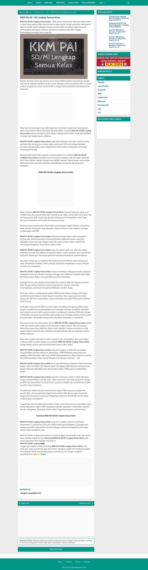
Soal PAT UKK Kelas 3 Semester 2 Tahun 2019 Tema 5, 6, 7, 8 (117, 38)
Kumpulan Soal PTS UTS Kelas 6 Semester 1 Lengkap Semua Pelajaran (119, 25)
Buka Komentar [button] (56, 549)
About (60, 562)
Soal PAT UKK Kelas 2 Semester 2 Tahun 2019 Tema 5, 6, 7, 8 (117, 31)
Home (30, 3)
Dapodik (101, 82)
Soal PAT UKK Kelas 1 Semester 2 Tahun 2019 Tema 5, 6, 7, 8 (117, 45)
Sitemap (87, 562)
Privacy (77, 562)
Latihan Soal (103, 97)
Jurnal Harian (103, 86)
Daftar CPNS (73, 3)
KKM (100, 94)
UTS (99, 113)
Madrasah (102, 101)
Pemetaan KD (103, 105)
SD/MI (38, 3)
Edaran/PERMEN (88, 3)
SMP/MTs (49, 3)
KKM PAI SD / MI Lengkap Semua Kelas (40, 17)
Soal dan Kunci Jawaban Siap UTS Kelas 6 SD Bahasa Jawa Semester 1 (119, 18)
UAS (99, 109)
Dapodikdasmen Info (78, 568)
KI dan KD (102, 90)
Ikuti (102, 2)
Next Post (25, 503)
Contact (69, 562)
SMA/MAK (60, 3)
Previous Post (85, 503)
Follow (43, 454)
